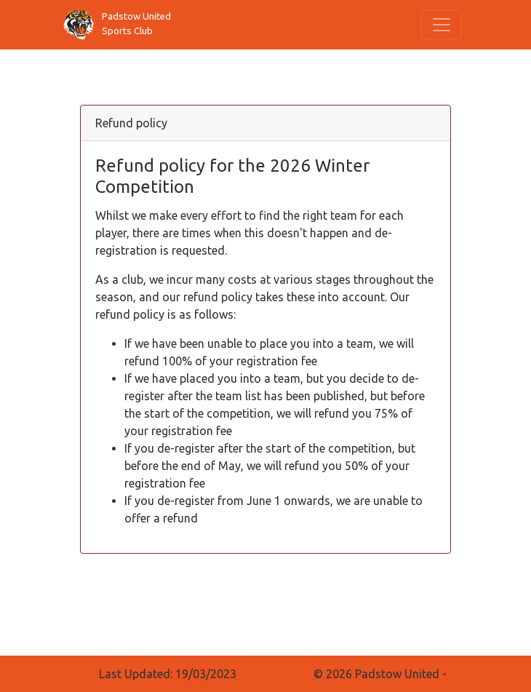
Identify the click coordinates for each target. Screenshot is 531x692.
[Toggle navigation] (441, 24)
